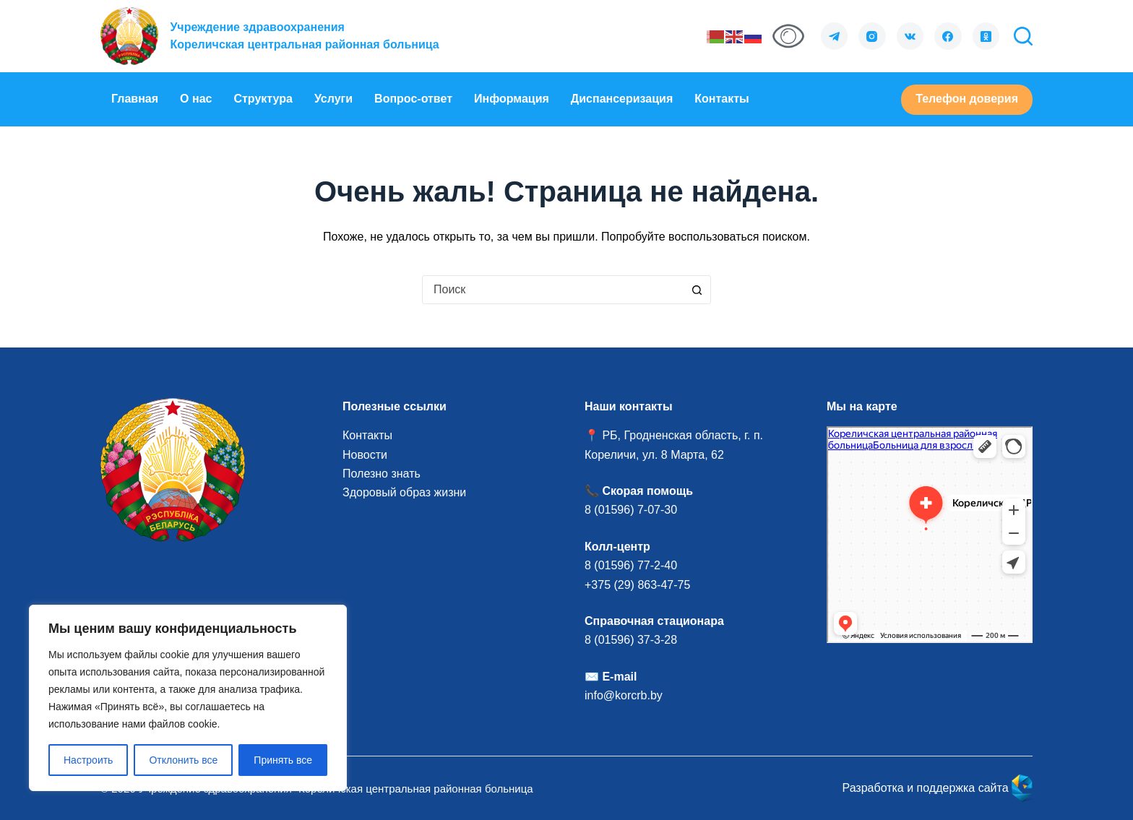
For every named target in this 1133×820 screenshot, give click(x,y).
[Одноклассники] (986, 36)
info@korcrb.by (624, 695)
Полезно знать (382, 473)
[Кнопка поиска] (696, 289)
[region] (188, 698)
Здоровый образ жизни (404, 492)
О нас (196, 98)
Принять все (283, 760)
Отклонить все (183, 760)
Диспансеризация (622, 98)
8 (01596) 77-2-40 (631, 565)
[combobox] (553, 289)
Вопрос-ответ (413, 98)
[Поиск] (1023, 36)
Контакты (721, 98)
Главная (134, 98)
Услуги (333, 98)
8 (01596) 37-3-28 (631, 640)
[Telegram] (834, 36)
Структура (262, 98)
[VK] (910, 36)
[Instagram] (872, 36)
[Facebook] (948, 36)
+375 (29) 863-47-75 (637, 585)
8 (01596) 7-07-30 (633, 510)
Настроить (88, 760)
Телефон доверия (967, 98)
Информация (511, 98)
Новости (365, 455)
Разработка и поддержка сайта (937, 788)
